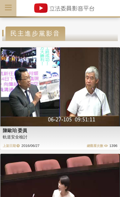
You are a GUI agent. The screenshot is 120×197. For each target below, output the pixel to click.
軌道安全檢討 (15, 137)
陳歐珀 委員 (15, 130)
